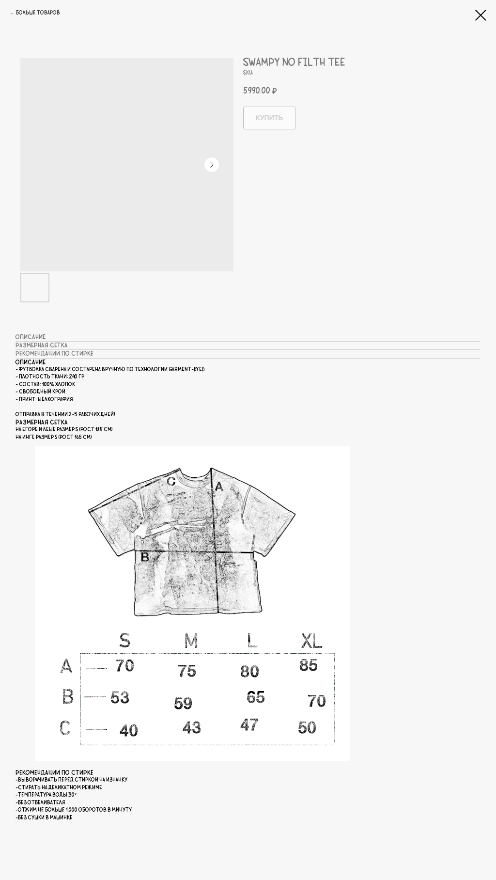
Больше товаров (38, 13)
